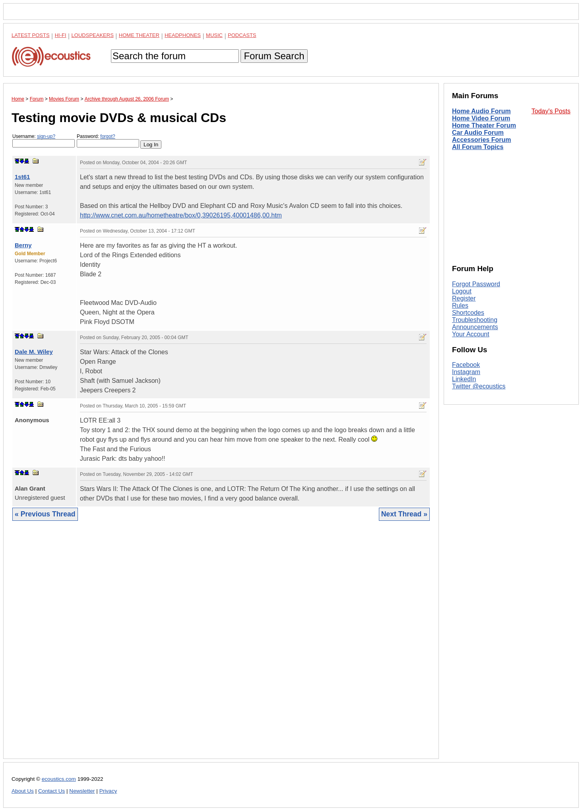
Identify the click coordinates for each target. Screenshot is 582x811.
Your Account (470, 334)
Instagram (466, 372)
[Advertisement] (221, 646)
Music (214, 35)
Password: (108, 140)
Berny (23, 245)
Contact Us (51, 791)
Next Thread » (404, 514)
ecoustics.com (59, 779)
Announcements (475, 327)
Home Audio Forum (481, 111)
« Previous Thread (45, 514)
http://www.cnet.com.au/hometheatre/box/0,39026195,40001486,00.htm (181, 215)
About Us (23, 791)
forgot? (107, 136)
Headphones (183, 35)
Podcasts (242, 35)
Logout (461, 291)
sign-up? (46, 136)
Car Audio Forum (478, 132)
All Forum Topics (477, 147)
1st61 (22, 176)
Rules (460, 305)
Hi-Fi (60, 35)
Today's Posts (551, 111)
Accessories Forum (481, 139)
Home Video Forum (481, 118)
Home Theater (139, 35)
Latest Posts (31, 35)
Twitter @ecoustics (479, 386)
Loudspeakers (93, 35)
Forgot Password (476, 284)
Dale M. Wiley (34, 351)
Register (464, 298)
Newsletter (82, 791)
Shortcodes (468, 312)
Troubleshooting (474, 319)
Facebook (466, 364)
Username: (43, 140)
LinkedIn (464, 379)
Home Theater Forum (484, 125)
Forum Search (274, 55)
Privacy (108, 791)
